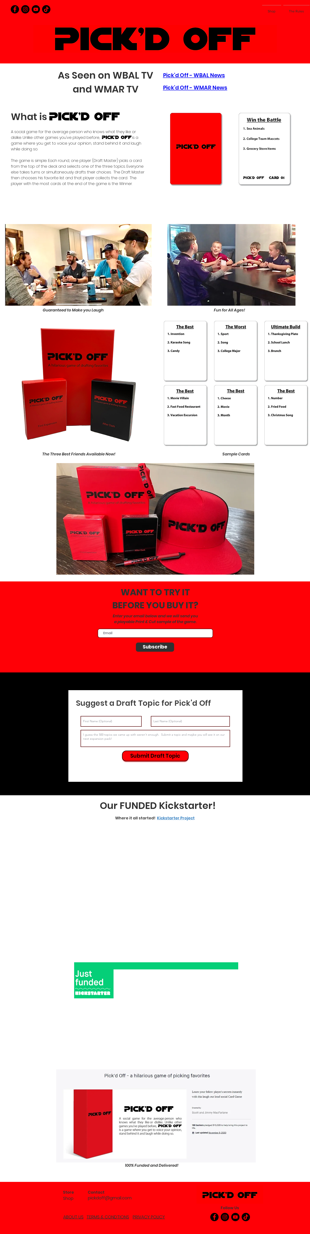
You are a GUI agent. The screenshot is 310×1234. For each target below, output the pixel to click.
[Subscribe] (155, 647)
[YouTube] (36, 9)
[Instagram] (25, 9)
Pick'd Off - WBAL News (194, 75)
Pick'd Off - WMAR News (195, 87)
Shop (68, 1198)
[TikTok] (46, 9)
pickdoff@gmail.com (110, 1198)
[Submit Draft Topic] (155, 756)
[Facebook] (15, 9)
